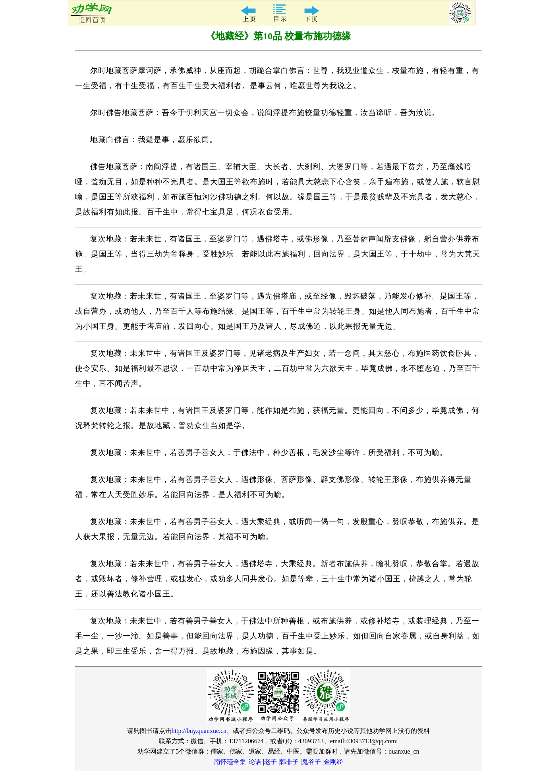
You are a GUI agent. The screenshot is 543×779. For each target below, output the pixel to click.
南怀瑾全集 (230, 761)
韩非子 (289, 761)
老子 (270, 761)
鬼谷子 (311, 761)
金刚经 (333, 761)
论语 (255, 761)
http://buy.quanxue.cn (199, 730)
